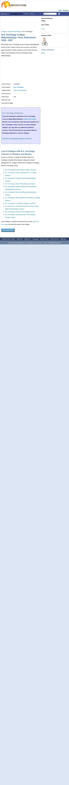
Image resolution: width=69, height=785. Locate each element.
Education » (4, 14)
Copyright (35, 239)
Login (60, 10)
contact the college (29, 119)
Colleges (4, 31)
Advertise (63, 239)
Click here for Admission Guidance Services (17, 138)
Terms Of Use (54, 239)
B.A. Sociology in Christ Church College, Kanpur (20, 211)
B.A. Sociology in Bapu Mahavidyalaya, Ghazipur (20, 184)
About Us (19, 239)
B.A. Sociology (18, 87)
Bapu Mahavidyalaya (14, 31)
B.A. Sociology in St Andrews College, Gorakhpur (20, 203)
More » (32, 14)
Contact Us (27, 239)
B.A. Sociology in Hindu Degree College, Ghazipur (20, 170)
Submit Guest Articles (8, 239)
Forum (26, 14)
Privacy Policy (44, 239)
